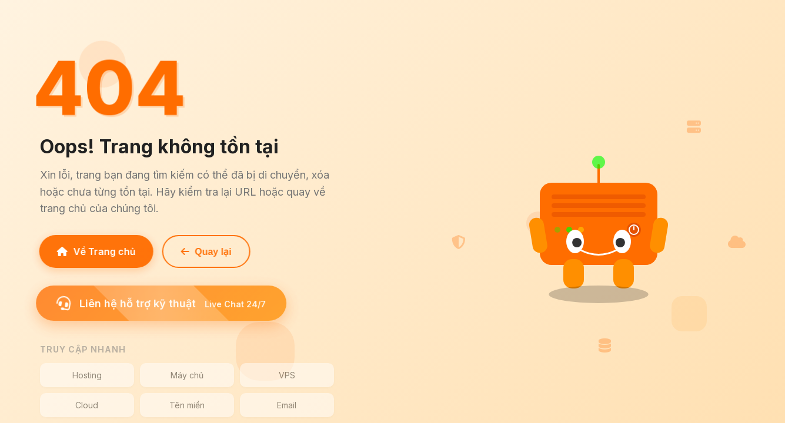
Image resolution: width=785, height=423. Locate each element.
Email (286, 405)
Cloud (86, 405)
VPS (287, 375)
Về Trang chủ (94, 251)
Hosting (87, 375)
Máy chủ (187, 375)
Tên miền (187, 405)
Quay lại (204, 252)
